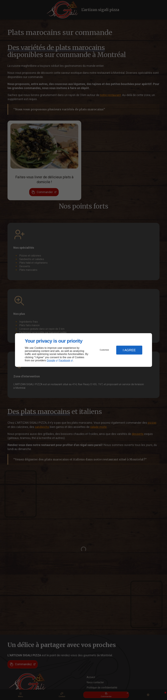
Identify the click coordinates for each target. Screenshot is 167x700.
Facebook (64, 360)
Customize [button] (104, 350)
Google (51, 360)
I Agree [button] (129, 350)
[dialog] (83, 350)
